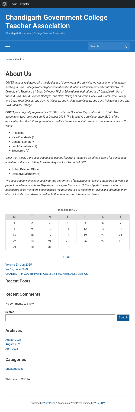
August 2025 (13, 339)
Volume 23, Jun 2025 (18, 264)
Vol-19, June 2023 (16, 269)
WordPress (49, 403)
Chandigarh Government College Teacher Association (56, 21)
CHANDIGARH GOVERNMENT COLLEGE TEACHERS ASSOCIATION (46, 273)
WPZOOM (99, 403)
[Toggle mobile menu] (7, 46)
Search (9, 312)
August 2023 (13, 344)
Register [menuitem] (24, 4)
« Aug (66, 256)
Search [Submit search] (125, 46)
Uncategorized (14, 368)
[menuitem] (4, 4)
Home (8, 59)
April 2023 (11, 348)
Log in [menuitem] (14, 4)
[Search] (105, 46)
